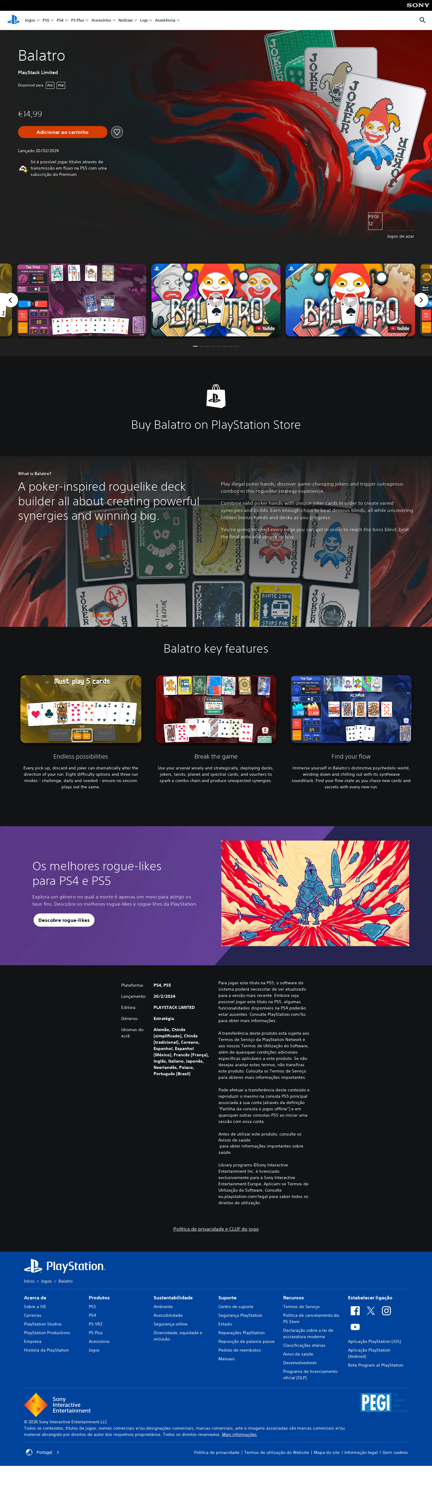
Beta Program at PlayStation (375, 1365)
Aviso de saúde (298, 1354)
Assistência (165, 20)
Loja (144, 20)
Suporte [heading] (227, 1298)
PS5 (46, 20)
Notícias (125, 20)
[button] (216, 299)
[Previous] (11, 300)
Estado (225, 1324)
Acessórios (101, 20)
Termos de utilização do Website (276, 1452)
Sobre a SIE (35, 1306)
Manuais (226, 1358)
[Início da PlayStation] (13, 20)
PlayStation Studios (43, 1324)
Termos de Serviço (301, 1306)
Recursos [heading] (293, 1298)
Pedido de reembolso (239, 1350)
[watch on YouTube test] (265, 328)
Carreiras (32, 1315)
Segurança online (171, 1324)
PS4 (60, 20)
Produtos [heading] (99, 1298)
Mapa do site (327, 1452)
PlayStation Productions (47, 1332)
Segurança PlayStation (240, 1315)
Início (29, 1281)
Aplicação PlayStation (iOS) (374, 1341)
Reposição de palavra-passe (246, 1341)
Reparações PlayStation (241, 1332)
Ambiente (163, 1306)
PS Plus (77, 20)
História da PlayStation (46, 1350)
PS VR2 (95, 1324)
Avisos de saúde (234, 1140)
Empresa (32, 1341)
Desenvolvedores (300, 1362)
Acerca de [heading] (35, 1298)
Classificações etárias (304, 1345)
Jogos (30, 20)
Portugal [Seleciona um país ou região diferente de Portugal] (42, 1452)
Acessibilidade (168, 1315)
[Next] (421, 300)
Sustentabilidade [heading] (173, 1298)
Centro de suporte (236, 1306)
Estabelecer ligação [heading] (370, 1298)
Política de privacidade (216, 1452)
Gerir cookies (395, 1452)
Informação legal (361, 1452)
